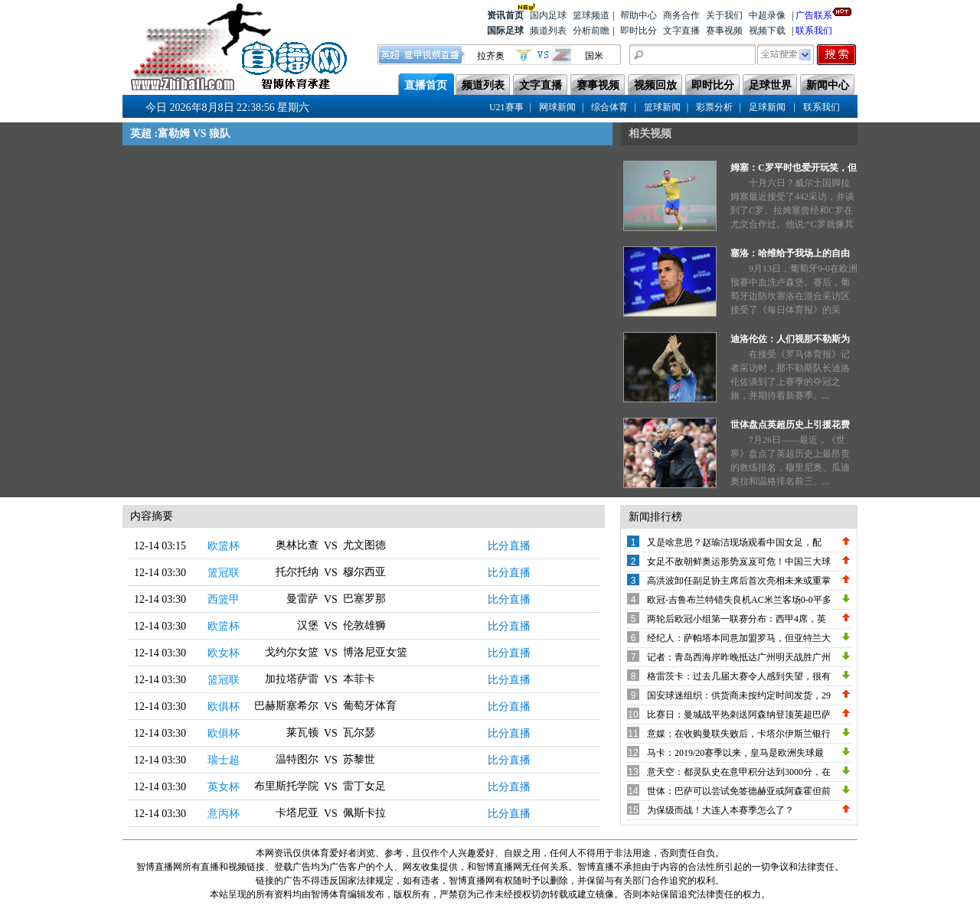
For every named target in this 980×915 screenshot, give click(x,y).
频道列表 (548, 30)
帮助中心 (638, 15)
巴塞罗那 (364, 598)
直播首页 (425, 85)
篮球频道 (591, 15)
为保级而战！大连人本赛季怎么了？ (720, 810)
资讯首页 (505, 14)
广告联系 (813, 14)
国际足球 (505, 30)
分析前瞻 (591, 30)
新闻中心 (827, 85)
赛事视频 (724, 30)
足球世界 (770, 85)
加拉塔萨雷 (291, 679)
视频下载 (767, 30)
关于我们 (724, 15)
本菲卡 (359, 679)
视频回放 (655, 85)
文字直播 (681, 30)
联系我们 (813, 30)
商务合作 (681, 15)
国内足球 (548, 15)
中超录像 (767, 15)
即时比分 (638, 30)
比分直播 (509, 546)
